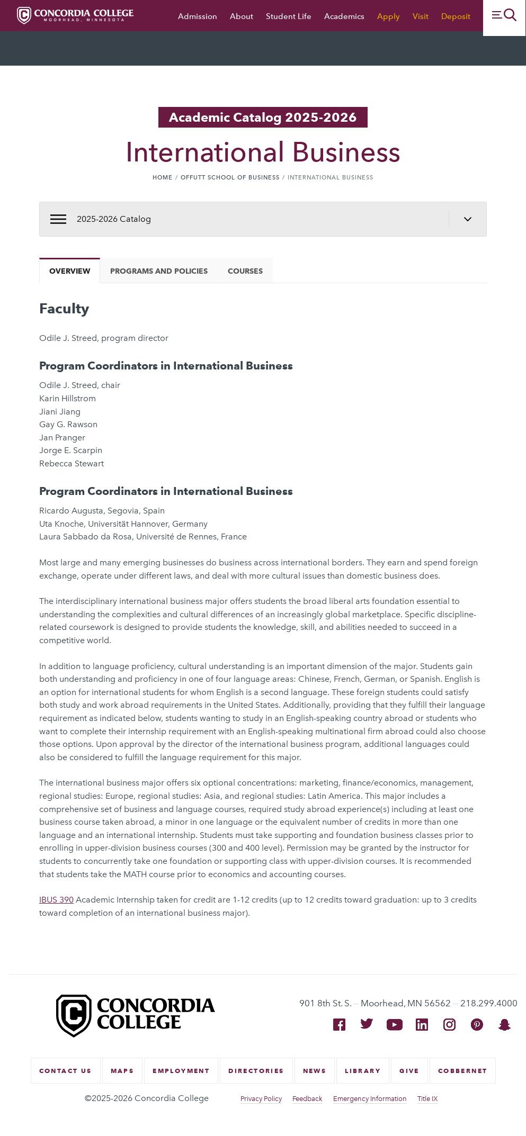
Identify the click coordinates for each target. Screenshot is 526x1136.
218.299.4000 (489, 1003)
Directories (256, 1071)
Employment (181, 1071)
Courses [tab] (245, 271)
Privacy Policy (261, 1099)
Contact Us (65, 1071)
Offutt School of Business (230, 178)
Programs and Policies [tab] (159, 271)
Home (163, 178)
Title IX (427, 1099)
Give (409, 1071)
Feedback (307, 1099)
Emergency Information (370, 1099)
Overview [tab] (69, 271)
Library (363, 1071)
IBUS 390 (56, 900)
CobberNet (463, 1071)
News (315, 1071)
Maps (123, 1071)
